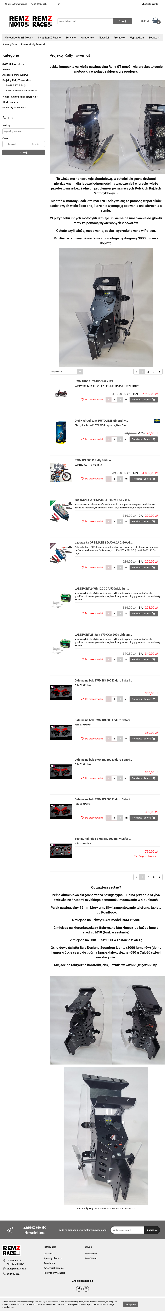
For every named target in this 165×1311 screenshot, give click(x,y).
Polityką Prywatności (49, 1302)
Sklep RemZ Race (49, 37)
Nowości (104, 37)
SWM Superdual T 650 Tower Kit (21, 90)
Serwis (71, 37)
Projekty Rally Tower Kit (16, 80)
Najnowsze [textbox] (56, 371)
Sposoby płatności (53, 1258)
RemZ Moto (91, 1253)
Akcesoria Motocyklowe (16, 74)
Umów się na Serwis (14, 107)
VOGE (6, 69)
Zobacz (154, 37)
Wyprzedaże (137, 37)
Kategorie (87, 37)
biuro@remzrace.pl (17, 1268)
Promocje (119, 37)
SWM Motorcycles (13, 64)
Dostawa (48, 1253)
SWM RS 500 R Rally (16, 85)
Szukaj (23, 152)
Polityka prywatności (54, 1273)
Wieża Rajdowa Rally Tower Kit (20, 96)
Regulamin (49, 1263)
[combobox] (66, 371)
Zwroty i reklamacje (54, 1268)
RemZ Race (91, 1258)
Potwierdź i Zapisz (143, 399)
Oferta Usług (10, 102)
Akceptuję (130, 1304)
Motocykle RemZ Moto (19, 37)
